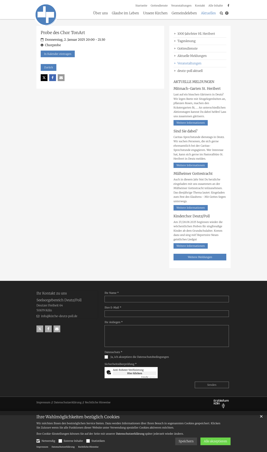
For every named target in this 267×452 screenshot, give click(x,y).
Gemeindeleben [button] (184, 13)
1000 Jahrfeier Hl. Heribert (196, 34)
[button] (221, 13)
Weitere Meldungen (200, 257)
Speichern (186, 441)
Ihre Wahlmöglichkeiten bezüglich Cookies (78, 416)
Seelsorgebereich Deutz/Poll (59, 300)
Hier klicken (134, 373)
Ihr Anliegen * (114, 322)
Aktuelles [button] (208, 13)
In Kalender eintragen (57, 54)
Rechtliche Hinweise (88, 447)
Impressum (42, 447)
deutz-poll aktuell (190, 71)
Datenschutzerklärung (130, 433)
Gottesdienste (187, 48)
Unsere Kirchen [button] (155, 13)
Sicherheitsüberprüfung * (121, 364)
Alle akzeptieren (215, 441)
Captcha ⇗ (148, 377)
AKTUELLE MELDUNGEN (194, 82)
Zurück (48, 67)
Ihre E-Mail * (113, 307)
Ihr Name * (112, 292)
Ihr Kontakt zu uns (51, 293)
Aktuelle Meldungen (192, 56)
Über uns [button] (100, 13)
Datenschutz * (113, 352)
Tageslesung (186, 41)
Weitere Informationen (190, 122)
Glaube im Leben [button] (125, 13)
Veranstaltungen (189, 63)
